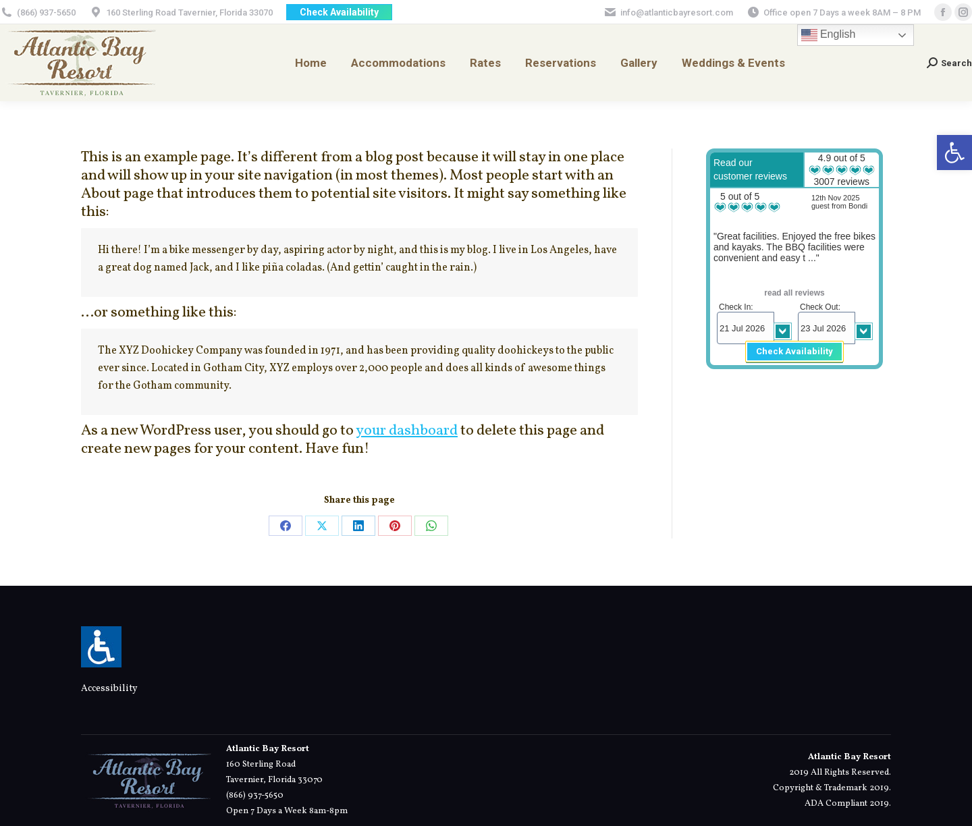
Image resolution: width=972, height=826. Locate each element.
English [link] (828, 35)
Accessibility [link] (109, 688)
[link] (954, 152)
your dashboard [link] (407, 430)
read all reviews (794, 293)
